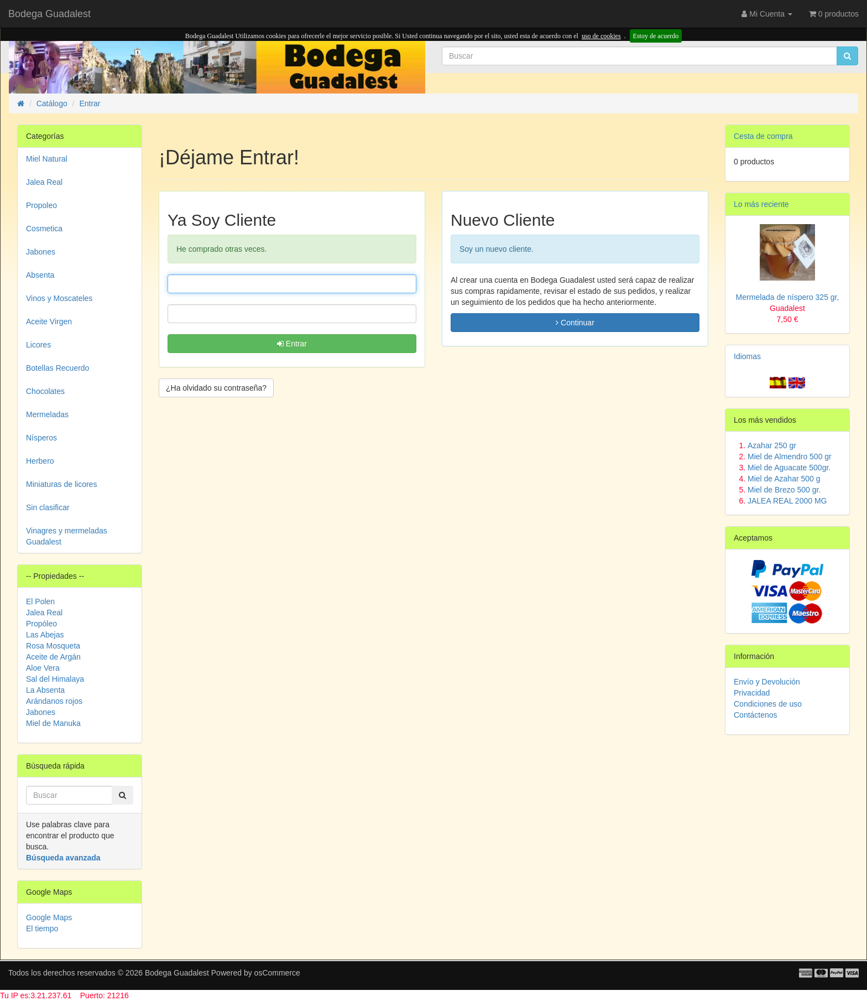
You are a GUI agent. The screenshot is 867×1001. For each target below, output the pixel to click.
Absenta (40, 275)
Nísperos (41, 437)
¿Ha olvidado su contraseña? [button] (216, 387)
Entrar (292, 343)
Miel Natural (46, 158)
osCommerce (277, 972)
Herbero (40, 461)
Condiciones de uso (768, 703)
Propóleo (41, 623)
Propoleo (41, 205)
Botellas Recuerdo (57, 368)
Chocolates (45, 391)
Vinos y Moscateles (59, 298)
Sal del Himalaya (55, 679)
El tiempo (42, 928)
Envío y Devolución (767, 681)
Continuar (575, 322)
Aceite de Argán (53, 656)
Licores (38, 344)
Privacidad (752, 692)
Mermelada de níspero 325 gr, (787, 308)
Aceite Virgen (49, 321)
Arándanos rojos (54, 701)
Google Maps (49, 917)
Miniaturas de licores (61, 484)
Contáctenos (755, 714)
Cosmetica (44, 228)
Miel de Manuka (53, 723)
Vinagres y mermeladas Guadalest (66, 536)
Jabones (40, 251)
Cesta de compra (763, 136)
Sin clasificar (48, 507)
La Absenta (45, 690)
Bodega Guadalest (49, 13)
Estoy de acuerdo (656, 36)
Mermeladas (47, 414)
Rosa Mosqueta (53, 645)
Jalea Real (44, 182)
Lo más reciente (761, 204)
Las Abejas (45, 634)
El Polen (40, 601)
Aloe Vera (43, 667)
